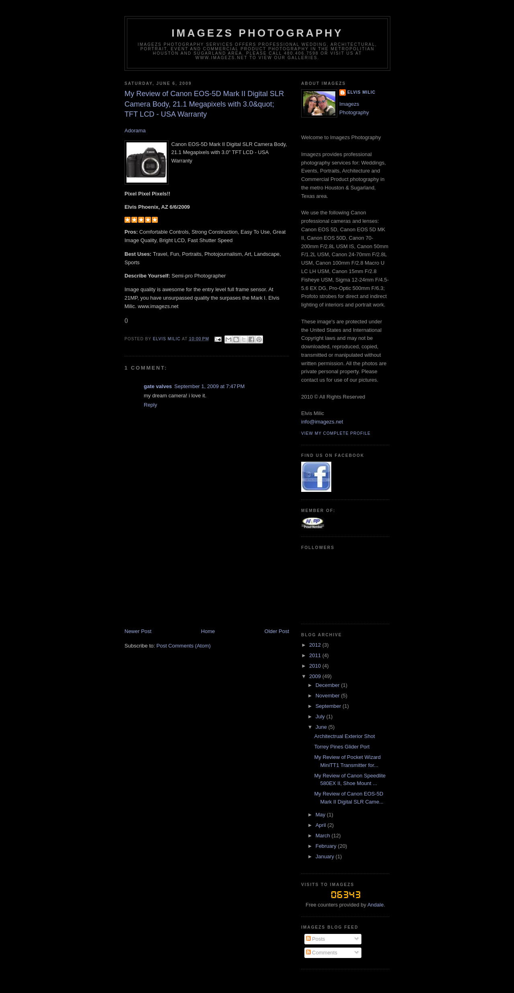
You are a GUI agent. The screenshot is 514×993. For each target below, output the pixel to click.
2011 (315, 655)
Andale (375, 905)
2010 (315, 666)
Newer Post (137, 631)
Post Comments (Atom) (184, 646)
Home (208, 631)
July (321, 716)
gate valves (158, 386)
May (321, 815)
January (326, 856)
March (324, 836)
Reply (150, 405)
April (322, 825)
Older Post (277, 631)
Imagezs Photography (257, 33)
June (322, 727)
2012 (315, 645)
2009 (315, 676)
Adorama (135, 130)
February (327, 846)
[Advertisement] (184, 571)
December (328, 685)
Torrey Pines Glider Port (341, 747)
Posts (315, 939)
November (328, 696)
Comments (321, 953)
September (329, 706)
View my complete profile (336, 433)
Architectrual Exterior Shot (344, 736)
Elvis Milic (361, 92)
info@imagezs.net (322, 422)
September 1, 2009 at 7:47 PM (209, 386)
